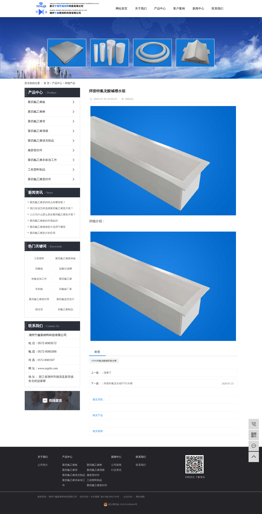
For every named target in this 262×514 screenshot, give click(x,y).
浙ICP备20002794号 (109, 496)
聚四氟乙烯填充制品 (41, 140)
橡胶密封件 (35, 150)
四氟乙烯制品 (65, 309)
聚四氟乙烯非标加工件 (42, 159)
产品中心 (160, 8)
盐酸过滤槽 (65, 268)
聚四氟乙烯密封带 (39, 299)
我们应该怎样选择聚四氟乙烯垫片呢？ (51, 208)
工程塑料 (39, 258)
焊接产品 (70, 83)
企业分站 (128, 496)
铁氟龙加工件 (39, 278)
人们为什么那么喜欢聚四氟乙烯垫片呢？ (53, 214)
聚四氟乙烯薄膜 (38, 130)
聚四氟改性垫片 (65, 299)
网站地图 (140, 496)
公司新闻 (116, 465)
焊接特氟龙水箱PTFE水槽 (118, 383)
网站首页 (121, 8)
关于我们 (141, 8)
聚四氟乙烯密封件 (39, 179)
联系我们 (217, 8)
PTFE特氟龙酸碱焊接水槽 (104, 360)
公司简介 (43, 465)
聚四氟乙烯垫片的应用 (42, 233)
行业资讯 (116, 470)
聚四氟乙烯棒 (36, 111)
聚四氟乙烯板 (36, 101)
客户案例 (179, 8)
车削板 (39, 289)
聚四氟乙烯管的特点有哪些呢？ (48, 202)
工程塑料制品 (36, 169)
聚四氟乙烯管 (36, 121)
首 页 (46, 83)
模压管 (39, 309)
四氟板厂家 (65, 289)
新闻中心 (198, 8)
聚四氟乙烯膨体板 (65, 258)
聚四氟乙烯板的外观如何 (44, 220)
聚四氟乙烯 (65, 278)
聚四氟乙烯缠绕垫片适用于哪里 (48, 227)
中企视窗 (95, 496)
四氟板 (39, 268)
